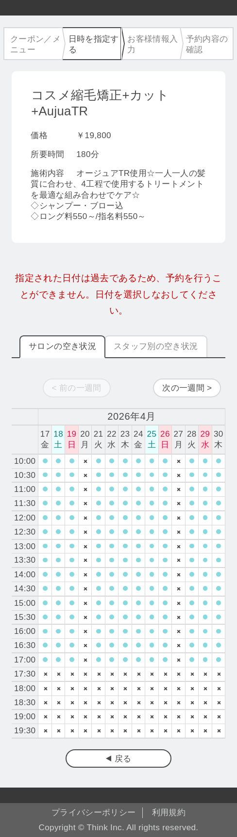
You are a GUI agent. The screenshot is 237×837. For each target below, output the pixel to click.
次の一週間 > (187, 388)
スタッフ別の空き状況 (156, 346)
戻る (123, 758)
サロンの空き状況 (62, 346)
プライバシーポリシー (93, 812)
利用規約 (169, 812)
